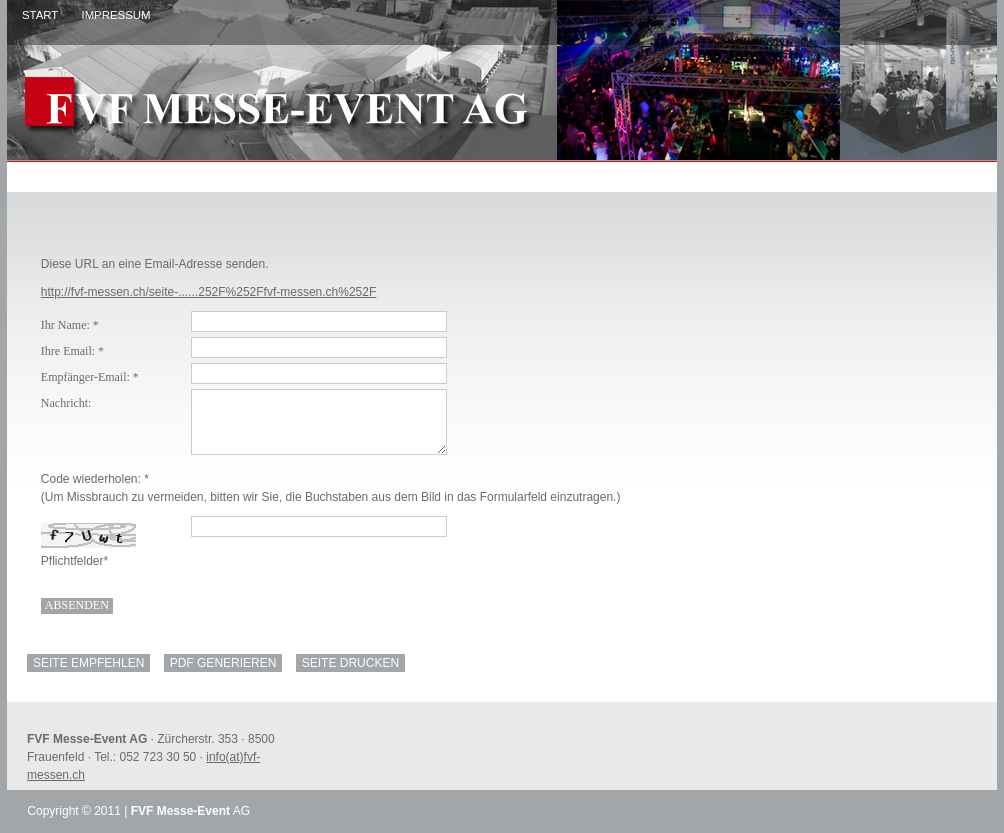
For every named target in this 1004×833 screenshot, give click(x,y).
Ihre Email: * (72, 351)
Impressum (115, 15)
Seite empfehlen (88, 663)
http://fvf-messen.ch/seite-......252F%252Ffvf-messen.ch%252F (208, 292)
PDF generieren (223, 663)
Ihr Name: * (70, 325)
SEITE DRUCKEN (350, 663)
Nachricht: (66, 403)
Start (40, 15)
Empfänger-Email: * (90, 377)
